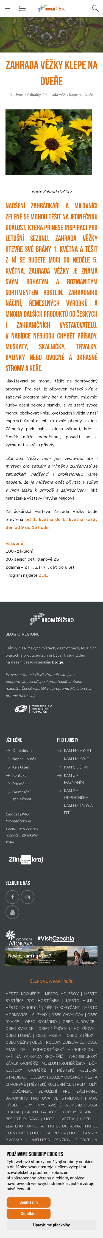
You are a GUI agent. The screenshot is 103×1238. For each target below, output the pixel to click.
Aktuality (34, 94)
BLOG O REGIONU (22, 634)
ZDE (43, 575)
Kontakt (19, 775)
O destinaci (22, 750)
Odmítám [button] (29, 1213)
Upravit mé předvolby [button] (51, 1225)
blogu (57, 662)
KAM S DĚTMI (76, 767)
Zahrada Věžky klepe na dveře (68, 94)
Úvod (19, 94)
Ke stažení (21, 767)
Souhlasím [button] (29, 1202)
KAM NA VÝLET (78, 750)
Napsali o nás (24, 759)
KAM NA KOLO (77, 759)
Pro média (21, 783)
